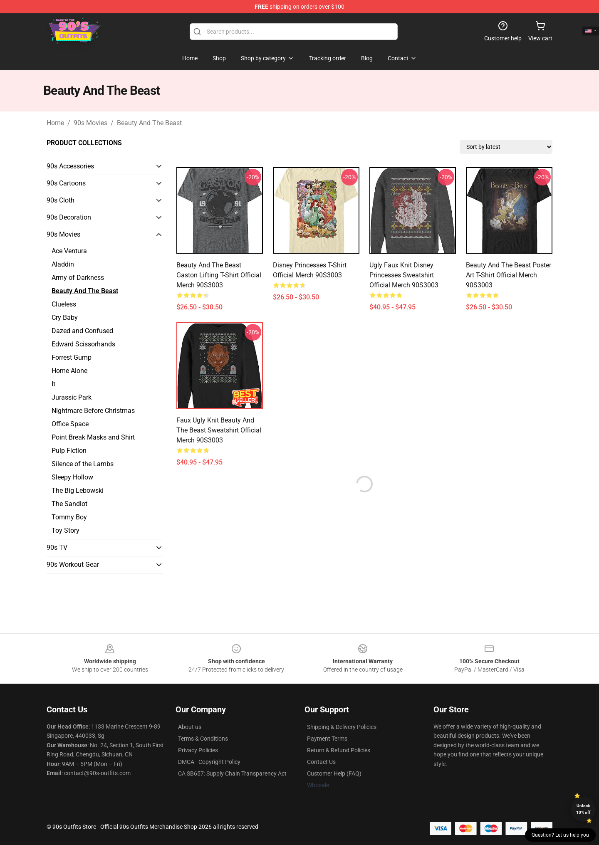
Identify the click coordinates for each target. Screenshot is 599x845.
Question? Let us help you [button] (560, 835)
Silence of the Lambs (83, 464)
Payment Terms (327, 738)
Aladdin (63, 264)
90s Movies (90, 123)
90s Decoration (69, 217)
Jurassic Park (72, 397)
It (53, 384)
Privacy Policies (198, 750)
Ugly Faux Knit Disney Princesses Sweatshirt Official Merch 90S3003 (403, 275)
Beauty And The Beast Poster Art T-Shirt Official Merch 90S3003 (508, 275)
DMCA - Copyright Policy (209, 762)
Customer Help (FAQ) (334, 773)
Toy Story (65, 530)
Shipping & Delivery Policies (341, 727)
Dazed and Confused (82, 331)
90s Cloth (60, 200)
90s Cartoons (66, 183)
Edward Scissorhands (83, 344)
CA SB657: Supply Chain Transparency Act (232, 773)
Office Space (70, 424)
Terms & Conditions (203, 738)
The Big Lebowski (78, 490)
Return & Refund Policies (338, 750)
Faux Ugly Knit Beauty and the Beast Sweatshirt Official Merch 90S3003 (218, 430)
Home (55, 123)
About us (189, 727)
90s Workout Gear (73, 564)
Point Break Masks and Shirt (93, 437)
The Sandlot (69, 504)
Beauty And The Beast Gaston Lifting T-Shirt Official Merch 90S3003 (218, 275)
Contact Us (321, 762)
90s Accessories (70, 166)
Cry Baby (65, 317)
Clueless (64, 304)
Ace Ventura (69, 251)
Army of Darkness (78, 278)
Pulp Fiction (69, 451)
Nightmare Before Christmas (93, 411)
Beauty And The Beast (149, 123)
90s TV (57, 547)
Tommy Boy (69, 517)
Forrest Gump (72, 357)
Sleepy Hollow (72, 477)
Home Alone (69, 371)
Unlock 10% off (583, 809)
